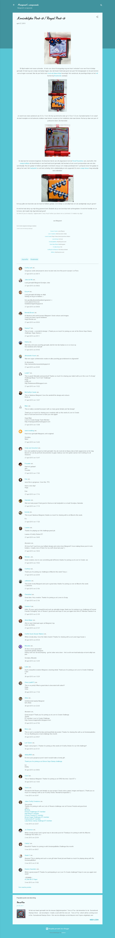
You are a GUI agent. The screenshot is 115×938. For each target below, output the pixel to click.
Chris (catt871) (30, 682)
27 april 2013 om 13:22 (32, 386)
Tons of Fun (20, 902)
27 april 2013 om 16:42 (32, 442)
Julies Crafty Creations (32, 801)
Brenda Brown (29, 313)
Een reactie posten (25, 887)
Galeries (64, 932)
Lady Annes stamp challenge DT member (38, 821)
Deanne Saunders (30, 869)
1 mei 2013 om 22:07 (32, 824)
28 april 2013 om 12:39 (32, 661)
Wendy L (27, 557)
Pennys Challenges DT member (35, 812)
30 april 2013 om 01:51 (32, 749)
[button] (97, 17)
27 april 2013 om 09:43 (32, 350)
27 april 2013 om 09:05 (32, 322)
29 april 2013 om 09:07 (32, 737)
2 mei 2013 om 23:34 (32, 837)
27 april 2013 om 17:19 (32, 506)
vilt (97, 73)
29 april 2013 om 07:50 (32, 723)
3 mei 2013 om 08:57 (32, 849)
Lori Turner (28, 743)
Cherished (28, 594)
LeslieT (27, 373)
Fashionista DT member (33, 819)
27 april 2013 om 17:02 (32, 473)
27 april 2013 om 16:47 (32, 458)
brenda (27, 512)
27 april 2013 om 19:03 (32, 563)
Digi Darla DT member (32, 813)
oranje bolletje (24, 163)
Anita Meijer (29, 620)
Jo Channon (29, 830)
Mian (26, 406)
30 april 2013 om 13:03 (32, 782)
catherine (28, 581)
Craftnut (27, 569)
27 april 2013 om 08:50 (32, 307)
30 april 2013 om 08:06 (32, 770)
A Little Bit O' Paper (31, 879)
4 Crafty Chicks (56, 247)
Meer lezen (94, 920)
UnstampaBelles (53, 241)
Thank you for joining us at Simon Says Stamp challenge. (43, 761)
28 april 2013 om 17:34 (32, 692)
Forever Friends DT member (34, 815)
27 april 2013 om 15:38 (32, 425)
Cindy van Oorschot (31, 448)
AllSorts (53, 252)
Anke (26, 698)
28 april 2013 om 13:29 (32, 676)
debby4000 (28, 755)
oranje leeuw (84, 168)
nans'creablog (29, 431)
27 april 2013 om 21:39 (32, 614)
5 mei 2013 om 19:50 (32, 882)
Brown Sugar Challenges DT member (37, 817)
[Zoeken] (101, 5)
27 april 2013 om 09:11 (32, 336)
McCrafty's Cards (30, 392)
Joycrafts (25, 259)
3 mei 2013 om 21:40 (32, 863)
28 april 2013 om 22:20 (32, 706)
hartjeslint (33, 168)
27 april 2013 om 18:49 (32, 537)
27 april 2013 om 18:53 (32, 551)
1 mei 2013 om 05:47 (32, 795)
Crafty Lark (28, 268)
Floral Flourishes (77, 161)
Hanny (27, 342)
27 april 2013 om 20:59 (32, 575)
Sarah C (27, 855)
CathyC (27, 843)
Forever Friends (54, 231)
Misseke (27, 646)
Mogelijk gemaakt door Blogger (57, 929)
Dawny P (27, 328)
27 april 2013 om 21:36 (32, 600)
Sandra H (28, 606)
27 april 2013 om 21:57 (32, 628)
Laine (26, 667)
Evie (26, 479)
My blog (27, 810)
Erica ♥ (27, 291)
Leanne (27, 528)
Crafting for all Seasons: (52, 249)
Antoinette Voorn (30, 356)
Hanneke (27, 500)
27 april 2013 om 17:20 (32, 522)
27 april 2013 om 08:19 (32, 274)
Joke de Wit (29, 280)
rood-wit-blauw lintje (54, 73)
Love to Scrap (55, 239)
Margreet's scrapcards (28, 4)
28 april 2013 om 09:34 (32, 640)
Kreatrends (57, 76)
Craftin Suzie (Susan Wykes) (34, 634)
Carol (26, 776)
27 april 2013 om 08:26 (32, 286)
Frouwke (27, 463)
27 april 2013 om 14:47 (32, 400)
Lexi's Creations (52, 233)
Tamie (27, 788)
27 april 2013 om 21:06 (32, 589)
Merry (26, 729)
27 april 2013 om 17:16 (32, 494)
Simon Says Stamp (54, 244)
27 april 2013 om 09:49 (32, 367)
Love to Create (48, 236)
